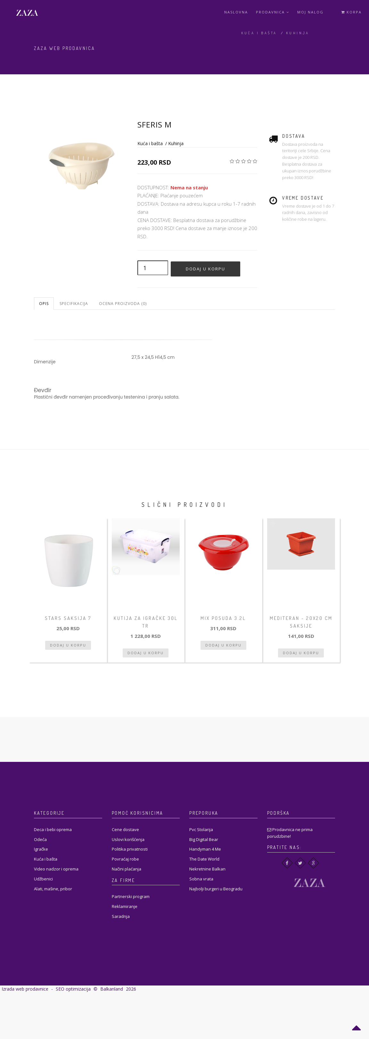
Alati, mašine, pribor (53, 889)
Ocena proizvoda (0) (123, 303)
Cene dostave (125, 829)
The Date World (204, 859)
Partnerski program (131, 896)
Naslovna (236, 12)
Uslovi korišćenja (128, 839)
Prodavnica (272, 12)
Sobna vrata (201, 879)
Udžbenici (43, 879)
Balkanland (111, 989)
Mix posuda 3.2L (223, 618)
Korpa (351, 12)
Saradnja (121, 916)
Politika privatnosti (130, 849)
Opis (44, 303)
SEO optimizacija (73, 989)
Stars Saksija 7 (68, 618)
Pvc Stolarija (201, 829)
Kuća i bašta (259, 33)
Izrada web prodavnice (25, 989)
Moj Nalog (310, 12)
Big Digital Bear (203, 839)
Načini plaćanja (126, 869)
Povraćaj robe (125, 859)
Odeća (40, 839)
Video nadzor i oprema (56, 869)
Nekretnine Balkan (207, 869)
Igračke (41, 849)
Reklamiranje (124, 906)
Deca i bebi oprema (53, 829)
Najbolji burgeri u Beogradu (215, 889)
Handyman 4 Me (205, 849)
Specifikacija (74, 303)
